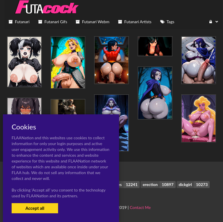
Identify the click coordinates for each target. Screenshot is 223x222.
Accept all (34, 208)
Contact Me (140, 207)
